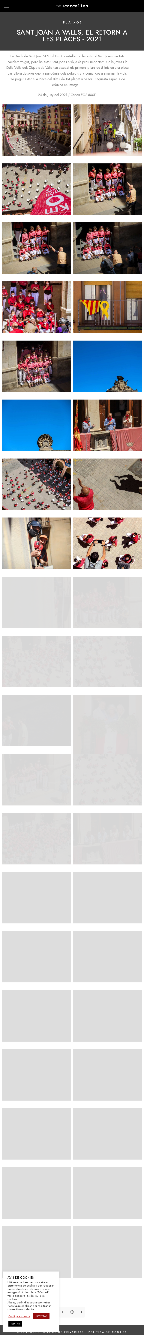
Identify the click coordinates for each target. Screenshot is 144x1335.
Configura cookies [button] (19, 1316)
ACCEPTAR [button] (41, 1316)
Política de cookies (107, 1321)
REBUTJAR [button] (15, 1323)
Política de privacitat (63, 1321)
